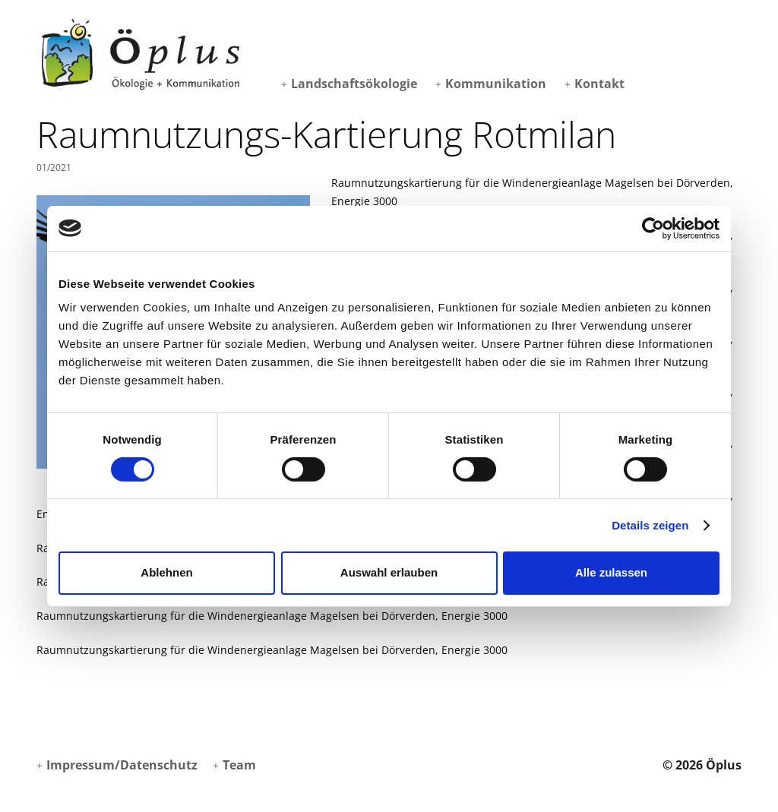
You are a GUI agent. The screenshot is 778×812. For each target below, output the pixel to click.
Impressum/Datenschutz (122, 765)
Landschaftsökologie (354, 83)
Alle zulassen (611, 572)
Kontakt (599, 83)
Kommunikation (495, 83)
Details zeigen (650, 525)
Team (239, 765)
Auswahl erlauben (389, 572)
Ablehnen (166, 572)
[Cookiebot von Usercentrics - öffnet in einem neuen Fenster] (653, 227)
